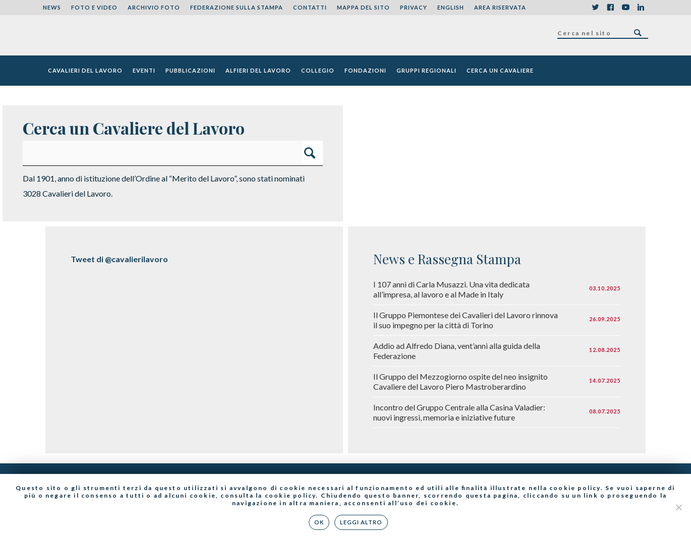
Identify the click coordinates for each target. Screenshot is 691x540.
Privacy (413, 7)
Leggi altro (361, 522)
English (450, 7)
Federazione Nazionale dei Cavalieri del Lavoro (80, 35)
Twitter (595, 7)
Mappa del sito (363, 7)
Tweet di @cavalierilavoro (119, 259)
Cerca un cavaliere (500, 70)
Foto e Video (94, 7)
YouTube (625, 7)
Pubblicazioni (190, 70)
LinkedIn (640, 7)
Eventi (144, 70)
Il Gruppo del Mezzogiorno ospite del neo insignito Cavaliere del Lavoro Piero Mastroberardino (460, 381)
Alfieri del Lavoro (258, 70)
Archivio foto (154, 7)
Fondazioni (365, 70)
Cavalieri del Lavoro (85, 70)
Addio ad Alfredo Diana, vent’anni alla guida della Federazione (456, 351)
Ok (319, 522)
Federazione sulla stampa (236, 7)
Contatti (310, 7)
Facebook (610, 7)
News (52, 7)
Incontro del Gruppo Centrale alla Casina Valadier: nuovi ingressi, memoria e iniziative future (459, 412)
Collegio (317, 70)
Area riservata (500, 7)
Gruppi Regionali (426, 70)
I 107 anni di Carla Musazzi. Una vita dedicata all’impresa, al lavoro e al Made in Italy (451, 289)
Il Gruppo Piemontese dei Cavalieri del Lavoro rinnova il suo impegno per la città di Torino (465, 320)
